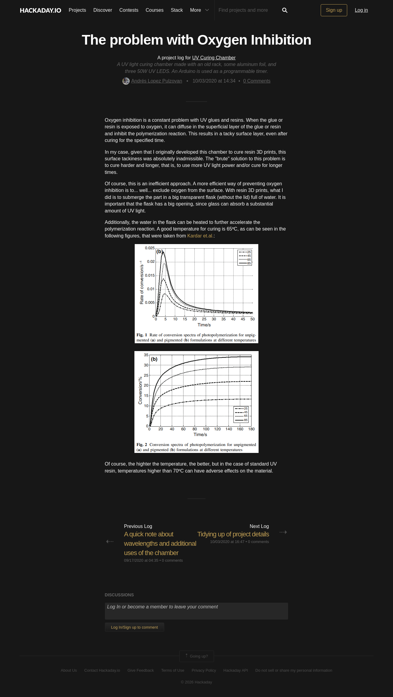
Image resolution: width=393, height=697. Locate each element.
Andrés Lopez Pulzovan (152, 80)
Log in (361, 10)
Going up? (196, 656)
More (201, 10)
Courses (155, 10)
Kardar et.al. (200, 235)
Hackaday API (235, 670)
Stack (177, 10)
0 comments (172, 560)
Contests (128, 10)
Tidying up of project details (233, 534)
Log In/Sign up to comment (134, 627)
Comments (257, 80)
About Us (69, 670)
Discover (102, 10)
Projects (77, 10)
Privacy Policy (204, 670)
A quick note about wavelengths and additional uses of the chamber (160, 543)
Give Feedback (140, 670)
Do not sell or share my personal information (293, 670)
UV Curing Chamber (214, 57)
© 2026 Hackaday (196, 682)
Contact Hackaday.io (102, 670)
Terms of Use (172, 670)
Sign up (334, 10)
